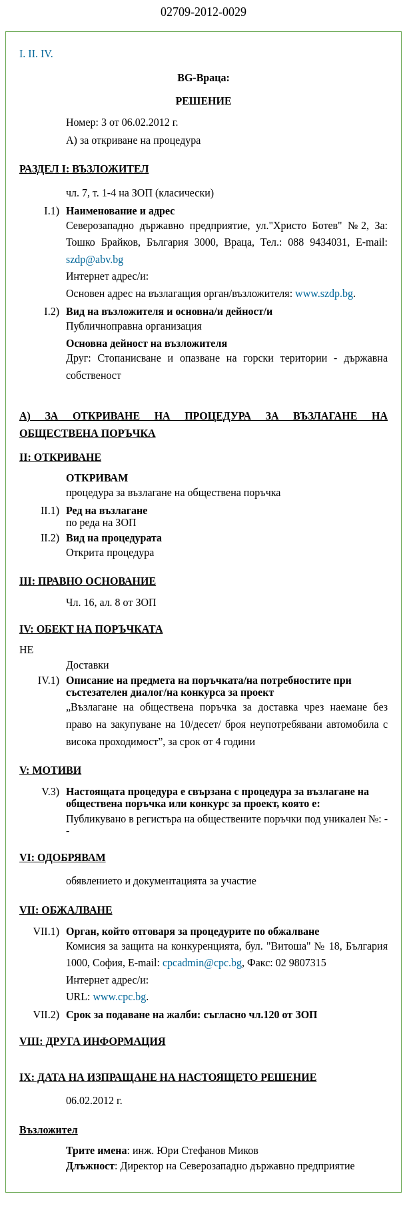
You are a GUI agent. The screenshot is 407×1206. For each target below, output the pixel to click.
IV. (47, 53)
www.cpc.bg (119, 996)
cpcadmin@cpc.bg (202, 962)
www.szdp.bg (324, 293)
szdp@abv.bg (94, 259)
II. (33, 53)
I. (22, 53)
